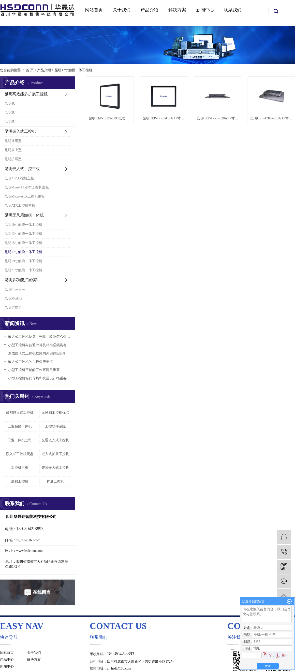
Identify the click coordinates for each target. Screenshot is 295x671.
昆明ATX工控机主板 (19, 205)
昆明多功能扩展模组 (22, 280)
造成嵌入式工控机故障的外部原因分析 (37, 353)
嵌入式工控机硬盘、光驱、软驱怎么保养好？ (39, 337)
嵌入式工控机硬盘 (19, 454)
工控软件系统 (55, 426)
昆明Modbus (13, 298)
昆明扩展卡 (13, 307)
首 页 (30, 70)
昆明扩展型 (13, 159)
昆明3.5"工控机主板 (19, 178)
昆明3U (9, 112)
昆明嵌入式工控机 (20, 131)
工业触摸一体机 (20, 426)
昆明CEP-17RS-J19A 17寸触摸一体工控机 (164, 118)
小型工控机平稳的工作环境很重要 (33, 370)
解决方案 (177, 9)
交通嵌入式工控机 (55, 440)
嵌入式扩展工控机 (55, 454)
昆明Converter (14, 289)
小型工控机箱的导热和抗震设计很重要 (37, 378)
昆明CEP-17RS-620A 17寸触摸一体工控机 (217, 118)
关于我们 (122, 9)
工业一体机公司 (20, 440)
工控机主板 (19, 468)
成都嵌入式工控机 (19, 412)
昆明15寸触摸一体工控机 (23, 243)
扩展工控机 (55, 481)
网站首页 (94, 9)
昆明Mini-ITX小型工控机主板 (26, 187)
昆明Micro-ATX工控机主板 (24, 196)
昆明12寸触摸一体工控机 (23, 234)
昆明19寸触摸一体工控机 (23, 261)
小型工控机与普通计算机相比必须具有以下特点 (39, 345)
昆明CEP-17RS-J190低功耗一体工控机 (110, 118)
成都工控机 (19, 481)
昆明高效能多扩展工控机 (26, 94)
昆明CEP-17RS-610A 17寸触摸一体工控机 (271, 118)
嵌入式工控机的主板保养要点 (30, 362)
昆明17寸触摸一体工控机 (73, 70)
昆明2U (9, 122)
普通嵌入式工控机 (55, 468)
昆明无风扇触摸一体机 (24, 215)
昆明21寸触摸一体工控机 (23, 270)
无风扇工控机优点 (55, 412)
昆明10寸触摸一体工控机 (23, 225)
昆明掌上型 (13, 150)
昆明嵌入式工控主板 (22, 169)
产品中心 (7, 659)
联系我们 (232, 9)
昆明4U (9, 103)
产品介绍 (149, 9)
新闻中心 (205, 9)
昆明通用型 (13, 141)
